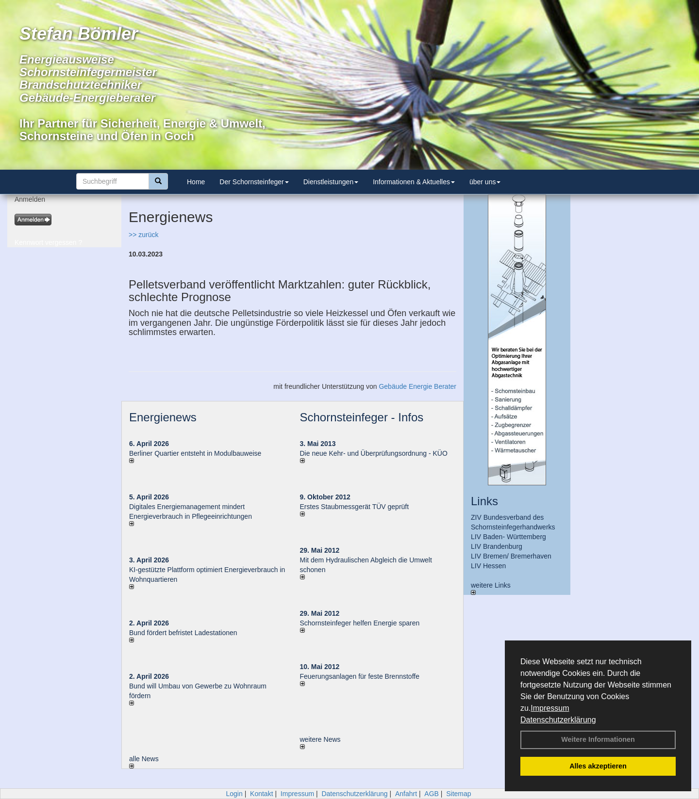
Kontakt (261, 794)
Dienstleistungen (331, 182)
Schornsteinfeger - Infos (362, 417)
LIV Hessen (488, 566)
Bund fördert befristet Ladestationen (183, 633)
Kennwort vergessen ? (48, 242)
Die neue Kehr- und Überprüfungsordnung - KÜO (374, 453)
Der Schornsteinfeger (253, 182)
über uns (484, 182)
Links (484, 501)
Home (196, 182)
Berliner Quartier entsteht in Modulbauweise (195, 453)
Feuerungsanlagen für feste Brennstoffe (359, 676)
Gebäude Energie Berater (417, 386)
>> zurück (143, 235)
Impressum (550, 708)
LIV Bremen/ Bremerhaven (511, 556)
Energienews (163, 417)
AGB (431, 794)
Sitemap (458, 794)
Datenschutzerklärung (558, 720)
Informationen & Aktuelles (414, 182)
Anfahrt (406, 794)
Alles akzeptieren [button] (598, 766)
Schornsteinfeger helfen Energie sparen (360, 623)
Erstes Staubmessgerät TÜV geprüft (354, 507)
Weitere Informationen (598, 739)
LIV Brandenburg (496, 546)
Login (234, 794)
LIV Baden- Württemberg (508, 537)
